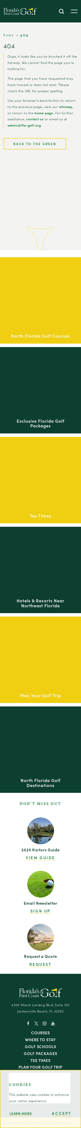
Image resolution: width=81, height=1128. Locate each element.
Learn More (21, 1113)
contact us (35, 119)
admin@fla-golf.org (24, 125)
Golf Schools (40, 1046)
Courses (40, 1032)
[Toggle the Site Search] (61, 11)
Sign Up (40, 911)
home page (44, 113)
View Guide (40, 857)
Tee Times (40, 1060)
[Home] (20, 11)
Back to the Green (34, 143)
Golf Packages (40, 1053)
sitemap (65, 106)
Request (40, 964)
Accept (61, 1113)
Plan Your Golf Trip (40, 1067)
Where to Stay (40, 1039)
